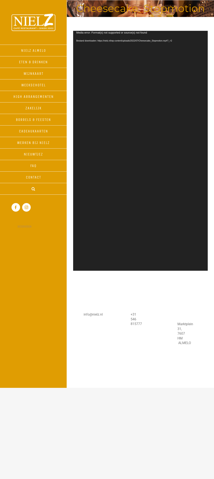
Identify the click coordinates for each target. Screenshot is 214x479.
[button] (33, 189)
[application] (140, 151)
